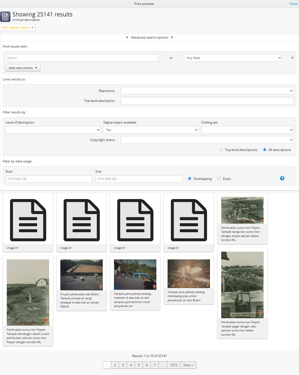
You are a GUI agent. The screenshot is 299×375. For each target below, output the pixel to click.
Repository (107, 90)
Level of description (19, 122)
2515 (173, 365)
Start (9, 171)
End (98, 171)
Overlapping (200, 178)
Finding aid (209, 122)
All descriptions (277, 150)
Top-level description (99, 100)
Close (294, 3)
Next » (188, 365)
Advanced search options (149, 37)
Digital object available (119, 122)
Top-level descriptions (238, 150)
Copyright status (102, 140)
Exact (224, 178)
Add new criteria (23, 68)
